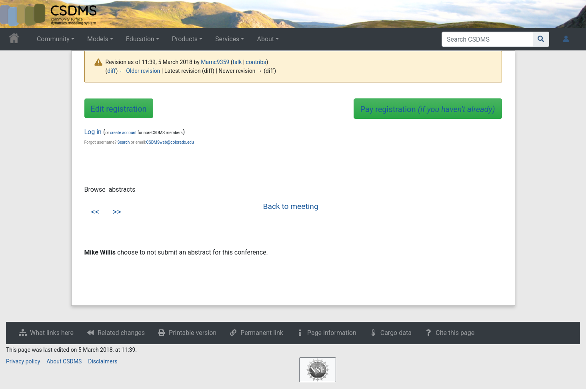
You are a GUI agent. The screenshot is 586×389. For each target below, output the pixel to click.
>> (117, 212)
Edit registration (119, 109)
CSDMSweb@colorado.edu (170, 142)
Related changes (121, 333)
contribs (256, 62)
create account (123, 132)
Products (185, 39)
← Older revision (139, 71)
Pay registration (427, 109)
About (265, 39)
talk (237, 62)
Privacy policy (23, 361)
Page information (331, 333)
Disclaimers (102, 361)
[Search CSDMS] (487, 39)
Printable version (192, 333)
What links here (52, 333)
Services (227, 39)
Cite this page (455, 333)
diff (111, 71)
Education (140, 39)
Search (124, 142)
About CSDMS (64, 361)
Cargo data (396, 333)
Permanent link (261, 333)
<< (95, 212)
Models (97, 39)
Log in (93, 132)
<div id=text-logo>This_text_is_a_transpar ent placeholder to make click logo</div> (12, 14)
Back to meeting (290, 206)
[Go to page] (541, 39)
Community (53, 39)
